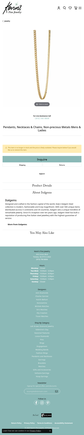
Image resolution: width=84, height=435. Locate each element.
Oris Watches (42, 310)
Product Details (42, 186)
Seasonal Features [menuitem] (42, 333)
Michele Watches (42, 306)
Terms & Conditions (44, 423)
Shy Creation (42, 313)
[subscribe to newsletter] (56, 391)
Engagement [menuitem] (42, 346)
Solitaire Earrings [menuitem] (42, 373)
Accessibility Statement (64, 423)
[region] (42, 69)
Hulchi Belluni (42, 299)
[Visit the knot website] (35, 415)
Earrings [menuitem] (42, 360)
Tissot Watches (42, 316)
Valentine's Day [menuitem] (42, 330)
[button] (58, 8)
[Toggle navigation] (80, 8)
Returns (62, 165)
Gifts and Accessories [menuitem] (42, 370)
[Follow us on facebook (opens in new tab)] (36, 402)
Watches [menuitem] (41, 366)
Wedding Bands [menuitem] (42, 350)
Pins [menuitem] (42, 340)
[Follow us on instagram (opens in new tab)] (42, 402)
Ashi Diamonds (42, 293)
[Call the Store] (42, 259)
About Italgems (42, 193)
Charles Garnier (41, 296)
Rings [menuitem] (42, 343)
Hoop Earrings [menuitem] (42, 376)
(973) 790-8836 (42, 118)
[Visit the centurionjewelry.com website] (46, 415)
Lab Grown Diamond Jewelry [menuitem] (42, 326)
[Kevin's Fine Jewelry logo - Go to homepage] (12, 8)
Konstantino (42, 303)
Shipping (22, 165)
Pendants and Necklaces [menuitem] (42, 356)
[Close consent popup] (50, 431)
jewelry (7, 21)
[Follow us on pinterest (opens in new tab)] (48, 402)
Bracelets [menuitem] (42, 363)
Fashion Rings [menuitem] (42, 353)
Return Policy (16, 423)
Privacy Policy (29, 423)
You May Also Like (42, 233)
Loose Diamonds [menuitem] (42, 336)
